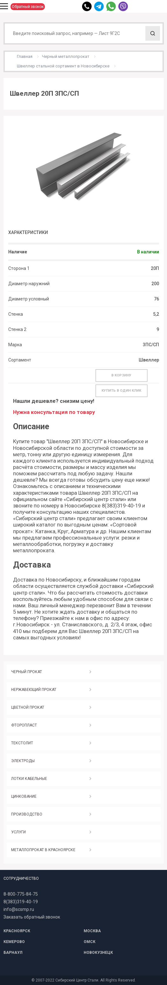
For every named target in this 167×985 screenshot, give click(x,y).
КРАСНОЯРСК (16, 931)
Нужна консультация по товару (54, 412)
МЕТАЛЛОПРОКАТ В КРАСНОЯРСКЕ (43, 850)
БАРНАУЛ (12, 952)
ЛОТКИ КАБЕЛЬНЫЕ (29, 778)
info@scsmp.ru (18, 909)
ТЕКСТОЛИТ (22, 743)
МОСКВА (92, 931)
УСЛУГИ (18, 832)
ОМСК (89, 942)
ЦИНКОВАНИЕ (24, 796)
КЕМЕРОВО (14, 942)
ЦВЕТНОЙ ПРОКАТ (27, 707)
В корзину (121, 375)
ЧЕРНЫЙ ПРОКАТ (26, 672)
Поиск (152, 33)
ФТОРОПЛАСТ (24, 725)
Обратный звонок (28, 6)
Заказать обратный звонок (31, 917)
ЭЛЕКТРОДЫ (23, 761)
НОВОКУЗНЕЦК (98, 952)
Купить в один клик (121, 391)
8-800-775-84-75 (20, 894)
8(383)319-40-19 (20, 901)
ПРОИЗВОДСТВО (26, 814)
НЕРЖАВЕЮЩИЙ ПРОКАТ (33, 689)
